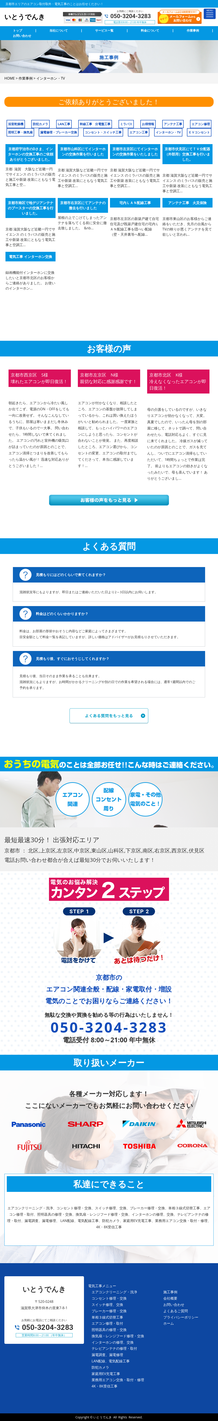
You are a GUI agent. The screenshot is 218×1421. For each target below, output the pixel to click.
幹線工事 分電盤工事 (95, 124)
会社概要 (170, 1298)
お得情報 (148, 124)
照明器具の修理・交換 (109, 1329)
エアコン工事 (138, 132)
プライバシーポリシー (180, 1317)
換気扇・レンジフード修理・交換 (118, 1336)
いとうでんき (102, 1417)
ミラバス (126, 124)
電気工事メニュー (102, 1285)
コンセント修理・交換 (109, 1298)
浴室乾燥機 (15, 124)
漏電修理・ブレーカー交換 (58, 132)
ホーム (168, 1323)
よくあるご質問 (175, 1311)
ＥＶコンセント (199, 132)
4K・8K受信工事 (104, 1386)
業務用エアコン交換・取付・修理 (118, 1379)
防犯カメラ (40, 124)
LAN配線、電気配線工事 (111, 1361)
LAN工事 (64, 124)
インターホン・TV (168, 132)
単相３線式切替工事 (107, 1317)
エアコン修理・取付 (107, 1323)
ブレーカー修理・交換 (109, 1311)
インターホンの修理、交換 (113, 1342)
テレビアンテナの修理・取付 (114, 1348)
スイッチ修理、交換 (107, 1304)
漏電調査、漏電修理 (107, 1354)
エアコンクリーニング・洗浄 (114, 1292)
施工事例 (170, 1292)
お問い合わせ (173, 1304)
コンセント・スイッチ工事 (103, 132)
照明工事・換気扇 (20, 132)
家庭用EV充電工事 (106, 1373)
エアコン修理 (201, 124)
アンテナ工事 (173, 124)
